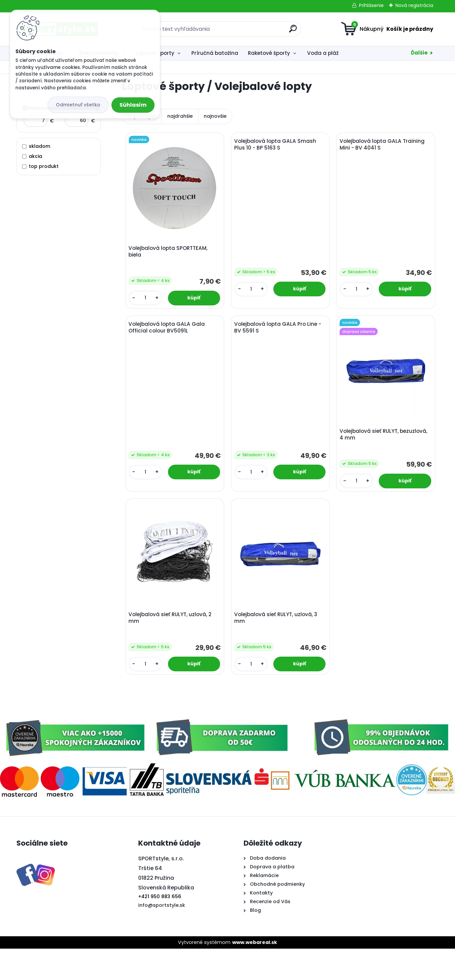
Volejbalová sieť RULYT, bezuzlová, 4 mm (385, 439)
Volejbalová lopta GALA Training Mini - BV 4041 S (383, 146)
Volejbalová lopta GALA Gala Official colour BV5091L (168, 332)
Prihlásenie (371, 5)
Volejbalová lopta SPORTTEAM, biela (169, 253)
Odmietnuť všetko (78, 104)
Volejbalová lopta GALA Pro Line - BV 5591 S (279, 332)
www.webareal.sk (254, 950)
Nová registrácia (414, 5)
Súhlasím (133, 105)
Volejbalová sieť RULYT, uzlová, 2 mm (171, 625)
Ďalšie (419, 52)
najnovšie (215, 116)
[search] (293, 31)
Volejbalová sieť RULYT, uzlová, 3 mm (277, 625)
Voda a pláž (323, 53)
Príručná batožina (214, 53)
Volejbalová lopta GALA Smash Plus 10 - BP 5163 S (276, 146)
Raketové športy (269, 53)
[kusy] (146, 299)
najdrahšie (180, 116)
